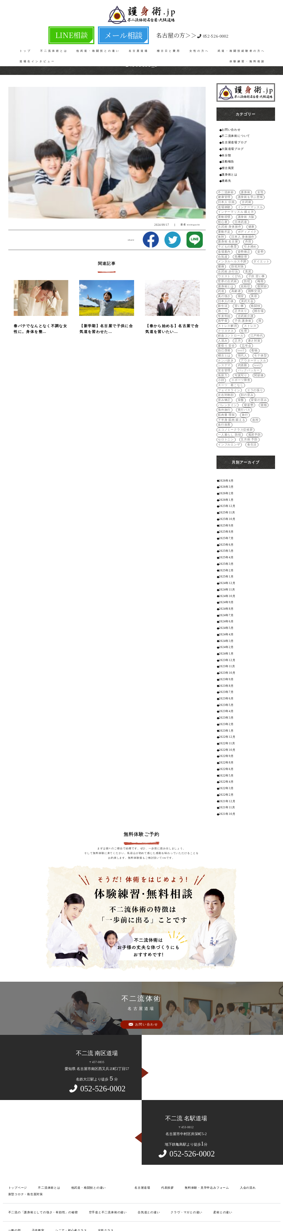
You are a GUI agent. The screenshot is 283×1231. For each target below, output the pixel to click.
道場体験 (260, 198)
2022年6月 (225, 704)
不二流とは (43, 1179)
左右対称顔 (225, 358)
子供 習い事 (225, 259)
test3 (221, 320)
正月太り (239, 287)
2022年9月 (225, 691)
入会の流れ (229, 1119)
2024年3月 (225, 582)
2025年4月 (225, 504)
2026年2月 (225, 443)
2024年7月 (225, 558)
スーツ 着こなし (253, 349)
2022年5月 (225, 709)
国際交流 (223, 273)
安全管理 (252, 335)
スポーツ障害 (226, 349)
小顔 (254, 344)
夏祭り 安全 (225, 316)
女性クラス (98, 1161)
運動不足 (263, 217)
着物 (234, 320)
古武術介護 (243, 292)
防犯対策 (236, 250)
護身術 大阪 (225, 212)
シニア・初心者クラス (66, 1161)
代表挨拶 (156, 1119)
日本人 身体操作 (228, 226)
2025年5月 (225, 498)
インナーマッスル (229, 203)
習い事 (237, 283)
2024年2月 (225, 589)
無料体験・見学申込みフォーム (191, 1119)
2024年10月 (226, 540)
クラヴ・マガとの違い (169, 1143)
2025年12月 (226, 455)
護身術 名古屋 (254, 226)
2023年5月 (225, 643)
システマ (252, 330)
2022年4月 (225, 716)
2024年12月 (226, 528)
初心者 (244, 212)
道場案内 (223, 236)
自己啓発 (260, 316)
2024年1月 (225, 595)
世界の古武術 (248, 259)
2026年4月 (225, 431)
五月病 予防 (246, 391)
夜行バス (223, 372)
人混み (222, 311)
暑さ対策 (251, 311)
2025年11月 (226, 462)
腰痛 (220, 250)
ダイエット (257, 245)
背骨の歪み (238, 363)
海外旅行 (251, 367)
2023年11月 (226, 607)
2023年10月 (226, 613)
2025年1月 (225, 522)
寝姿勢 (222, 367)
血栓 (251, 377)
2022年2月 (225, 728)
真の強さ (241, 273)
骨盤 (220, 363)
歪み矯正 (262, 358)
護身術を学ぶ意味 (247, 193)
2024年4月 (225, 577)
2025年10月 (226, 468)
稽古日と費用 (169, 46)
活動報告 (227, 159)
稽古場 (256, 287)
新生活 (222, 283)
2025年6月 (225, 492)
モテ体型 (239, 325)
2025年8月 (225, 480)
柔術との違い (202, 1143)
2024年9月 (225, 546)
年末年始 (223, 292)
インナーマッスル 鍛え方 (234, 208)
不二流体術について (234, 135)
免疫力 (249, 339)
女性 (257, 189)
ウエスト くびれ (241, 255)
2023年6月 (225, 637)
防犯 (266, 259)
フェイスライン (227, 353)
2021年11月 (226, 740)
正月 (236, 311)
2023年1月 (225, 667)
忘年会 (244, 316)
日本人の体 (238, 278)
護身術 (243, 189)
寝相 (236, 367)
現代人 (222, 325)
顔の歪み (244, 358)
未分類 (226, 153)
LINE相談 (84, 33)
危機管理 (239, 240)
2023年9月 (225, 619)
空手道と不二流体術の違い (97, 1143)
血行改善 (223, 382)
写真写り (223, 344)
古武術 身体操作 (228, 217)
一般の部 (14, 1161)
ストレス (223, 302)
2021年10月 (226, 746)
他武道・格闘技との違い (98, 46)
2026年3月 (225, 437)
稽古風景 (227, 165)
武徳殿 (222, 335)
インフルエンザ (227, 396)
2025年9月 (225, 473)
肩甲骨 (261, 292)
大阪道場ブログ (231, 147)
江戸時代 (252, 306)
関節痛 (240, 344)
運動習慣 (262, 208)
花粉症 (256, 264)
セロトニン (225, 391)
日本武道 (260, 212)
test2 (236, 335)
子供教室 (35, 1161)
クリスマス (243, 302)
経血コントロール (229, 306)
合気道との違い (134, 1143)
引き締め (260, 231)
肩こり (222, 287)
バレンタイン (260, 363)
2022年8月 (225, 697)
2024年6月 (225, 564)
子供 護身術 (225, 297)
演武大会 (257, 278)
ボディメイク (226, 222)
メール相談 (113, 33)
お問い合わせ (230, 129)
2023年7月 (225, 631)
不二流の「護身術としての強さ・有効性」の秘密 (39, 1143)
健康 (248, 217)
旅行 (260, 372)
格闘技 (253, 283)
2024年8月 (225, 552)
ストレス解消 (258, 297)
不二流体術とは (54, 46)
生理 (259, 302)
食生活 (249, 396)
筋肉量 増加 (243, 372)
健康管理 (223, 193)
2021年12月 (226, 734)
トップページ (16, 1119)
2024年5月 (225, 570)
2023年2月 (225, 661)
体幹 (244, 222)
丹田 (220, 231)
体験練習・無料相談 (247, 57)
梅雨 (220, 264)
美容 (220, 278)
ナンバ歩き (259, 325)
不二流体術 (225, 189)
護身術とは (229, 171)
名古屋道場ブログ (233, 141)
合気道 (222, 240)
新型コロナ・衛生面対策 (23, 1126)
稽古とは (249, 320)
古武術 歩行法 (257, 250)
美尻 (220, 255)
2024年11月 (226, 534)
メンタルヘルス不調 (230, 245)
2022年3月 (225, 722)
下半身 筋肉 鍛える (230, 377)
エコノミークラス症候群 (251, 382)
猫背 (257, 273)
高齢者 (250, 269)
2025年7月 (225, 486)
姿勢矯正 (241, 236)
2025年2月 (225, 516)
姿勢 (257, 236)
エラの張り (252, 353)
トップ (25, 46)
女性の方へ (199, 46)
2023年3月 (225, 655)
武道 (236, 269)
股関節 (222, 269)
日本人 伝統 (225, 198)
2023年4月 (225, 649)
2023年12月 (226, 600)
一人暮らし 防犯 (228, 386)
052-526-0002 (170, 33)
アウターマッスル (229, 330)
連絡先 (226, 177)
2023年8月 (225, 625)
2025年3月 (225, 510)
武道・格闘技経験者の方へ (241, 46)
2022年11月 (226, 679)
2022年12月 (226, 673)
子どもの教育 (239, 231)
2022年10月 (226, 686)
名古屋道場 (139, 46)
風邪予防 (251, 386)
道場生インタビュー (37, 57)
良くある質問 (16, 1179)
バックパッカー (227, 339)
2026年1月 (225, 449)
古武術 (244, 198)
